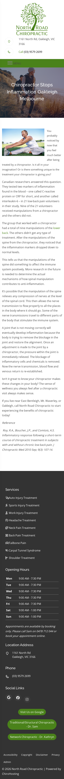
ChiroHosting (10, 774)
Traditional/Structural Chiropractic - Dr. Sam (32, 724)
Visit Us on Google (32, 712)
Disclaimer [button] (42, 754)
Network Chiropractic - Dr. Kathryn (32, 737)
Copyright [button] (26, 754)
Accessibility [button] (10, 754)
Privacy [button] (56, 754)
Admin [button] (7, 762)
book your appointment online (25, 636)
